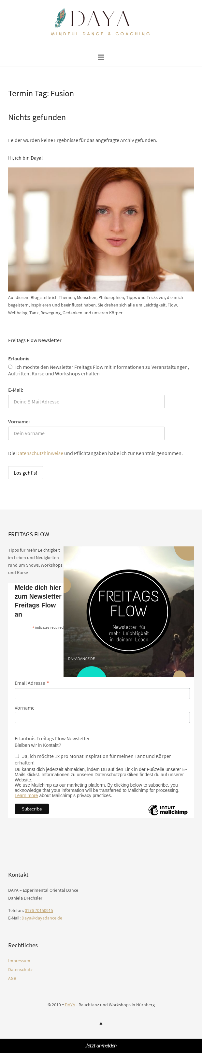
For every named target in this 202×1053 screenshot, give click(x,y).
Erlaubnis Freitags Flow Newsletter (52, 738)
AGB (12, 978)
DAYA (70, 1005)
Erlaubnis (18, 358)
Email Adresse (32, 683)
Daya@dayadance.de (42, 918)
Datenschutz (20, 969)
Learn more (26, 795)
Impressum (19, 961)
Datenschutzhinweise (39, 453)
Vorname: (19, 421)
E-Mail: (15, 389)
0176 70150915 (39, 910)
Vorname (25, 707)
